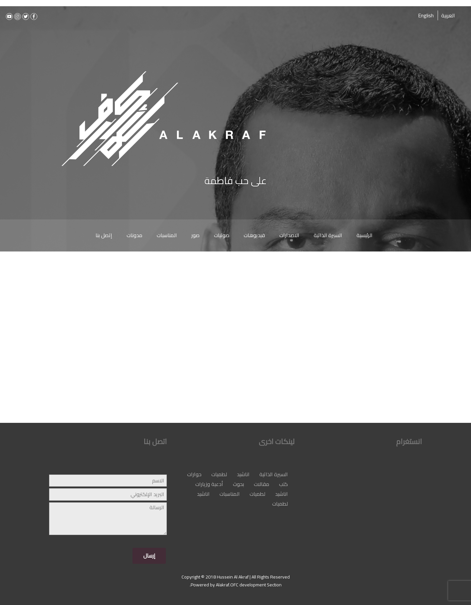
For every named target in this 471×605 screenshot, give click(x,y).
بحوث (238, 484)
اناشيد (243, 474)
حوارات (194, 474)
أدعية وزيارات (209, 484)
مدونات (134, 235)
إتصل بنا (104, 235)
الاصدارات (289, 235)
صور (195, 235)
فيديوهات (254, 235)
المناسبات (167, 235)
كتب (283, 484)
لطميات (219, 474)
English (426, 15)
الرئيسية (365, 235)
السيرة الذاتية (328, 235)
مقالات (261, 484)
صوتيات (221, 235)
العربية (448, 15)
